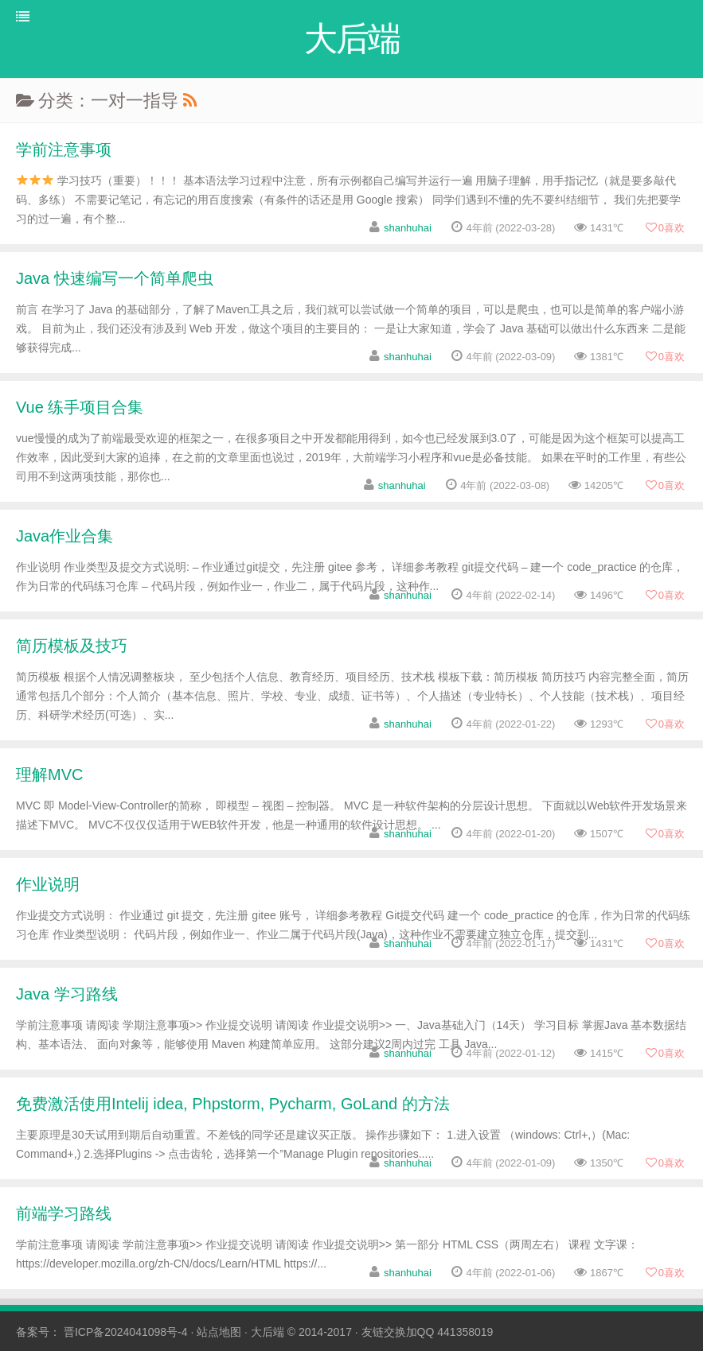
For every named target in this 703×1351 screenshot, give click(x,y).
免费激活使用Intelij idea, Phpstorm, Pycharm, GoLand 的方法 (233, 1103)
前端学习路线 (63, 1213)
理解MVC (49, 774)
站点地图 (219, 1332)
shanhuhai (408, 228)
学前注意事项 (63, 149)
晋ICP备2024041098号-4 (126, 1332)
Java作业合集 (64, 536)
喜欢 (665, 228)
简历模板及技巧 (71, 645)
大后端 (267, 1332)
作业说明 (48, 884)
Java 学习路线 (67, 994)
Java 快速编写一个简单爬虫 (114, 278)
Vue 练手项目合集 (79, 407)
